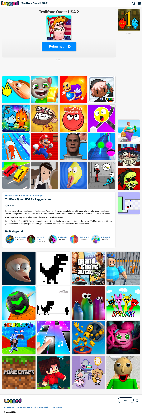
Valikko (139, 3)
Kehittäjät (44, 407)
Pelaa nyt (56, 46)
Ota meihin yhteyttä (26, 407)
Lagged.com (13, 400)
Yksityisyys (57, 407)
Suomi (126, 400)
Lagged (10, 3)
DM (137, 400)
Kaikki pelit (9, 407)
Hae (133, 3)
